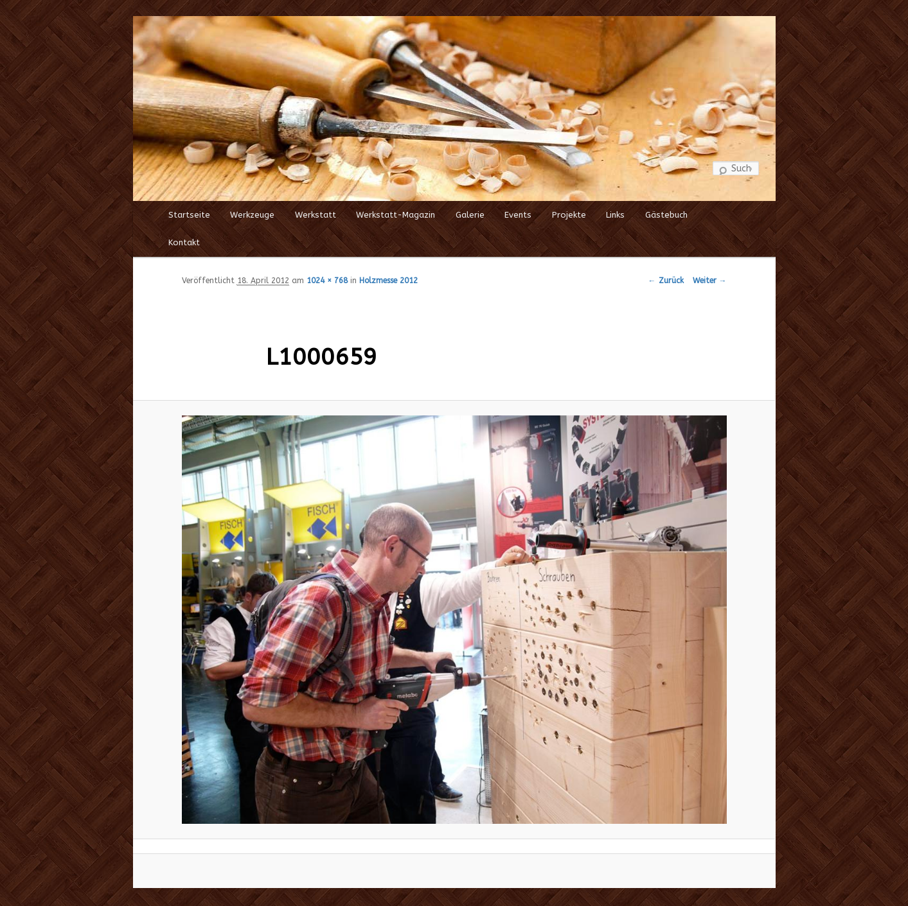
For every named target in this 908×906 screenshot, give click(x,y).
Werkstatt (315, 215)
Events (517, 215)
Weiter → (710, 280)
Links (615, 215)
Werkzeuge (252, 215)
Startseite (189, 215)
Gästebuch (666, 215)
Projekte (569, 215)
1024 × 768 (327, 280)
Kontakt (184, 242)
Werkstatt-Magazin (395, 215)
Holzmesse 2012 (388, 280)
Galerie (470, 215)
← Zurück (666, 280)
